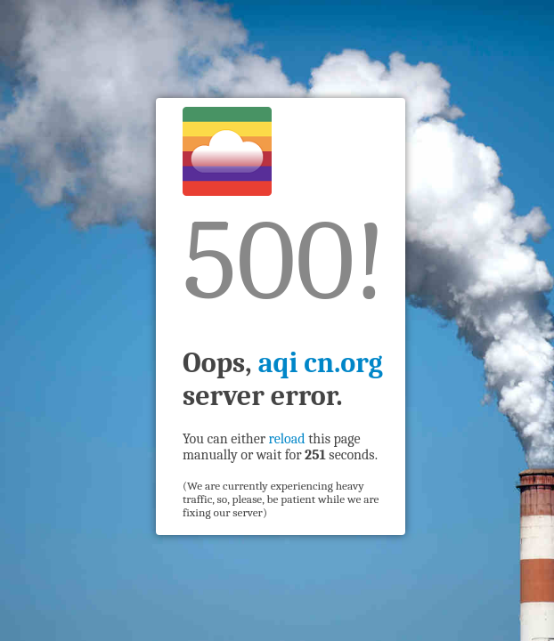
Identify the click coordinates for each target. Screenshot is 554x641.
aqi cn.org (320, 362)
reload (287, 439)
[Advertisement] (81, 317)
